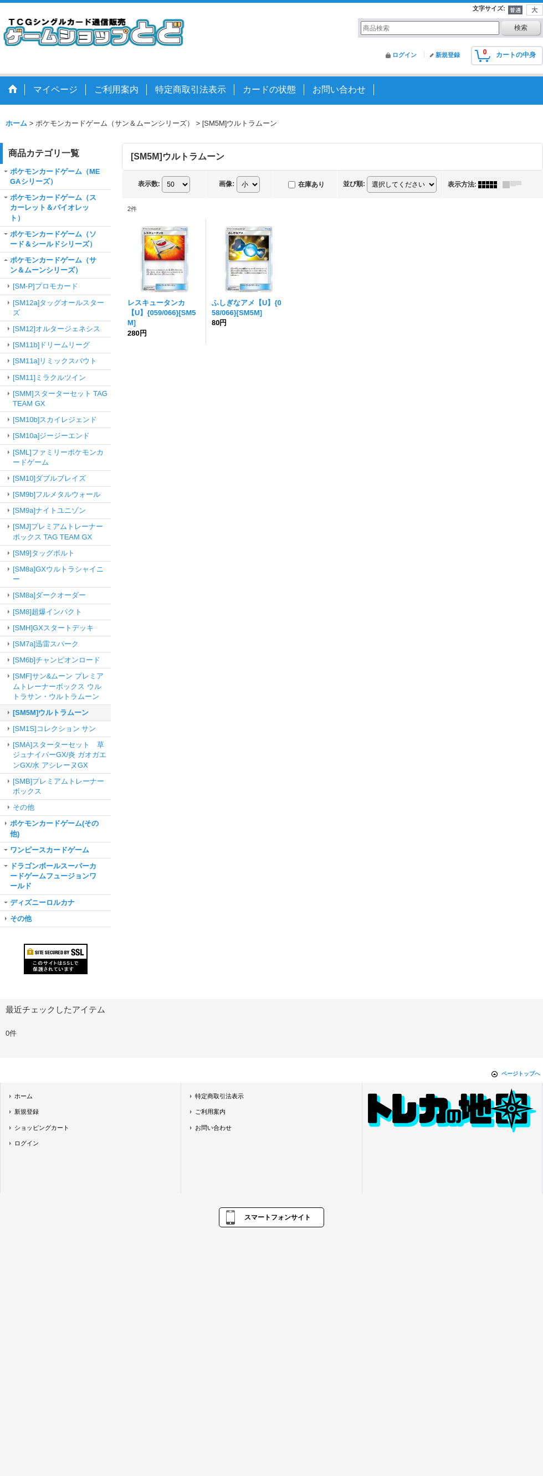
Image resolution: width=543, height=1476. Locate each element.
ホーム (23, 1096)
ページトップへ (520, 1074)
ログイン (404, 55)
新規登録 (448, 55)
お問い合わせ (213, 1127)
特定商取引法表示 (219, 1096)
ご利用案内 (210, 1111)
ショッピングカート (41, 1127)
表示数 (149, 184)
